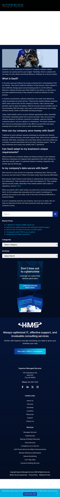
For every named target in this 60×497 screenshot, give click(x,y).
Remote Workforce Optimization (30, 453)
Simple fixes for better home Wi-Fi (18, 234)
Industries (30, 407)
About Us (30, 400)
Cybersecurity (30, 436)
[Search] (55, 214)
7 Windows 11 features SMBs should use (20, 225)
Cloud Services (30, 442)
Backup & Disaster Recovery (30, 439)
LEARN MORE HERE (30, 494)
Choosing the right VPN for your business (20, 232)
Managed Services (30, 432)
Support (30, 418)
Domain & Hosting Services (30, 463)
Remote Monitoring (30, 456)
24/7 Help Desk (30, 460)
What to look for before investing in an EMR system (24, 229)
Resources (30, 414)
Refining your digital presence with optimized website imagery (28, 227)
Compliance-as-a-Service (30, 446)
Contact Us (30, 421)
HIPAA (18, 186)
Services (30, 404)
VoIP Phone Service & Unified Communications (30, 449)
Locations (30, 411)
